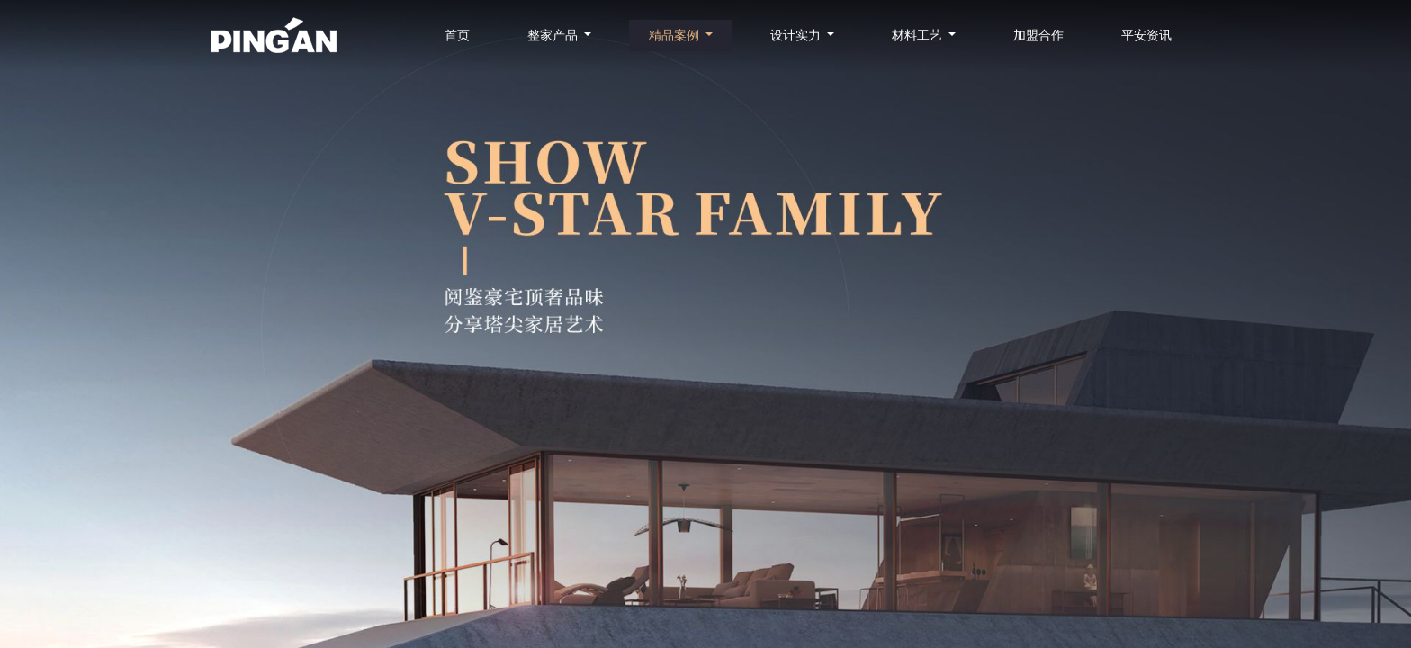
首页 (457, 35)
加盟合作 (1038, 35)
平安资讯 (1146, 35)
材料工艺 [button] (919, 35)
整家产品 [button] (554, 35)
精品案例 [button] (676, 35)
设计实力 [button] (797, 35)
